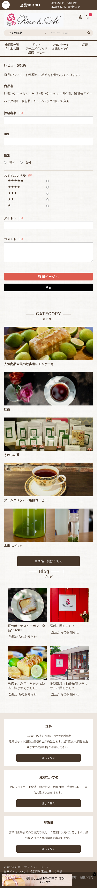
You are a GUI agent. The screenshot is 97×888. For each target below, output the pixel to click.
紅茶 (85, 44)
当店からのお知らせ (23, 636)
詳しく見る (48, 757)
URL (7, 134)
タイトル (10, 218)
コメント (10, 239)
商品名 (8, 86)
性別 (7, 155)
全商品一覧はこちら (48, 561)
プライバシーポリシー (37, 867)
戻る (48, 287)
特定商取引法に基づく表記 (46, 871)
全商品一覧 (12, 44)
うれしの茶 (12, 48)
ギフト (36, 44)
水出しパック (60, 48)
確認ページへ (48, 276)
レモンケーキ (60, 44)
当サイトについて (15, 871)
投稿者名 (10, 113)
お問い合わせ (12, 867)
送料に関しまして (62, 626)
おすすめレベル (15, 175)
